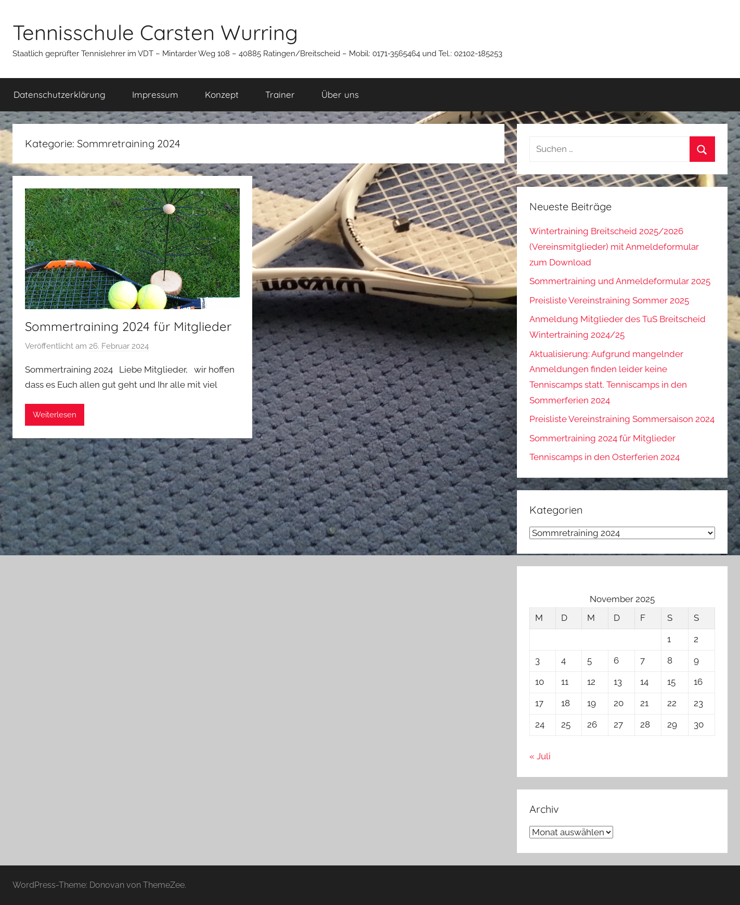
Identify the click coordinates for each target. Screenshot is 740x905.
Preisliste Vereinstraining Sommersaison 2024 (622, 419)
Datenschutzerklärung (60, 94)
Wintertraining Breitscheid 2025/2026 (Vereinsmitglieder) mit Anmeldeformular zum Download (614, 246)
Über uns (340, 94)
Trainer (280, 94)
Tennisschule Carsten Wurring (155, 32)
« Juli (540, 756)
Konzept (222, 94)
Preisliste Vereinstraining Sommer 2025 (609, 300)
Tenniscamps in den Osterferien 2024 (604, 457)
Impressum (155, 94)
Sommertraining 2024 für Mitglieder (128, 326)
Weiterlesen (54, 414)
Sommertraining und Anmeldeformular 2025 (619, 281)
